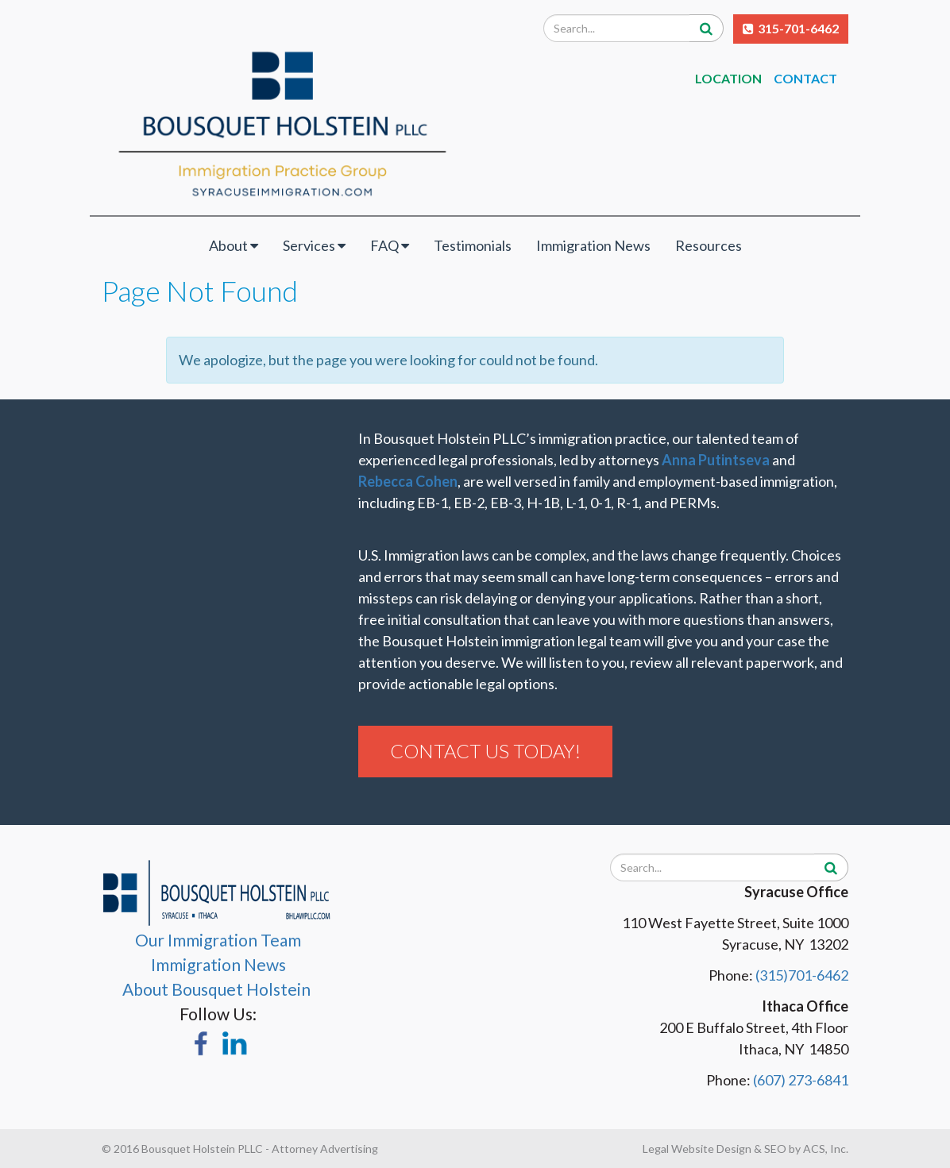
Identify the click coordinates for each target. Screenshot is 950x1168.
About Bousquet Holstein (218, 989)
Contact (807, 78)
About (233, 245)
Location (728, 78)
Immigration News (593, 245)
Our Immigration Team (218, 940)
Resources (708, 245)
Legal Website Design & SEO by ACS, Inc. (745, 1148)
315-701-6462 (798, 28)
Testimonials (473, 245)
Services (314, 245)
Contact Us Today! (485, 750)
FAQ (389, 245)
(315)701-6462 (801, 975)
